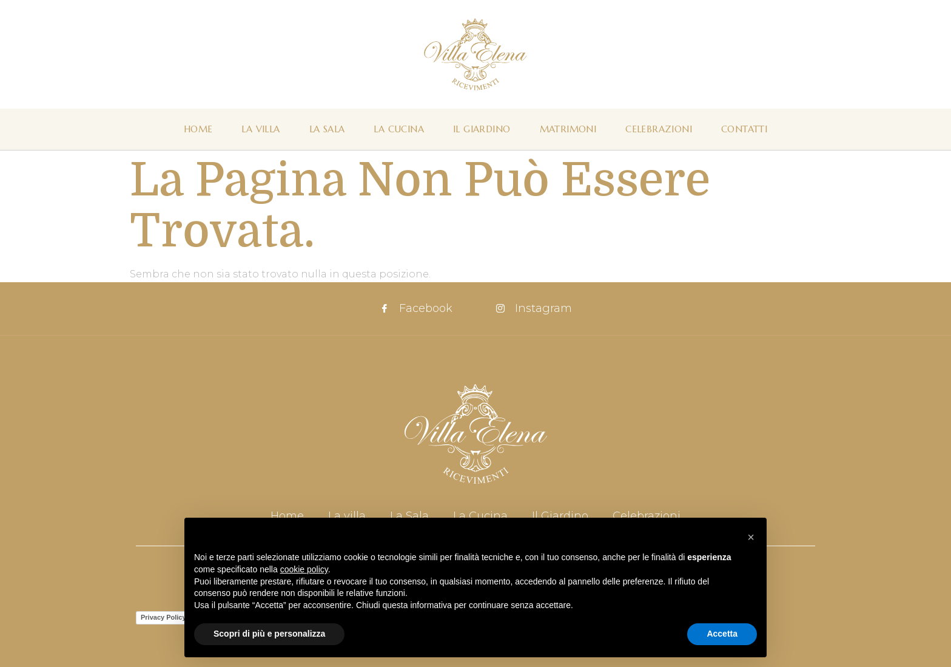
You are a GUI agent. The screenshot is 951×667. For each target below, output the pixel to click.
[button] (751, 537)
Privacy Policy (163, 617)
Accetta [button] (722, 633)
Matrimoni (568, 129)
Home (198, 129)
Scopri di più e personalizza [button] (269, 633)
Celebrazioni (658, 129)
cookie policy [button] (304, 569)
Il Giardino (481, 129)
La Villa (260, 129)
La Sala (327, 129)
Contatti (744, 129)
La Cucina (399, 129)
